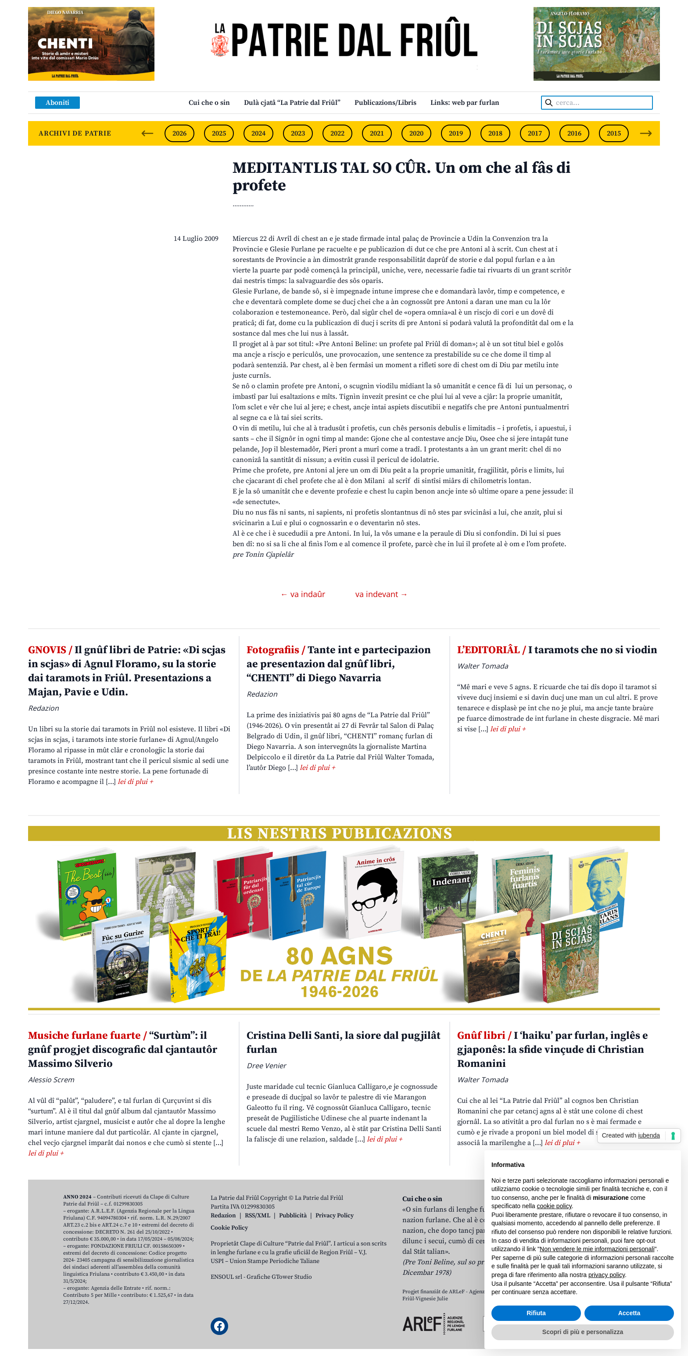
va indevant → (381, 594)
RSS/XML (257, 1216)
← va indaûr (303, 594)
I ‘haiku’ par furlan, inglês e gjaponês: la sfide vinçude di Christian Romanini (552, 1049)
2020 (416, 133)
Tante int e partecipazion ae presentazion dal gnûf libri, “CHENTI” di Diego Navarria (339, 664)
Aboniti (57, 102)
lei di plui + (135, 781)
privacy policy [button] (606, 1274)
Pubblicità (293, 1216)
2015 (614, 133)
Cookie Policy (229, 1228)
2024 (258, 133)
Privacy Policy (334, 1216)
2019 (456, 133)
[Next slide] (646, 133)
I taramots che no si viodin (557, 650)
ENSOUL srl (226, 1277)
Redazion (223, 1216)
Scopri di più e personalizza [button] (582, 1331)
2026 (179, 133)
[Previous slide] (147, 133)
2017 (535, 133)
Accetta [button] (629, 1313)
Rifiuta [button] (536, 1313)
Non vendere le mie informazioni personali (597, 1248)
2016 (574, 133)
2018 (495, 133)
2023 (298, 133)
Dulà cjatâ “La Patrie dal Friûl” (292, 102)
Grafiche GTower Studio (279, 1277)
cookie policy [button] (554, 1205)
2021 (377, 133)
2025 (219, 133)
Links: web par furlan (464, 102)
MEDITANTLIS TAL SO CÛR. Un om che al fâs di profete (401, 177)
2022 (337, 133)
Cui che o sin (209, 102)
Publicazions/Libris (385, 102)
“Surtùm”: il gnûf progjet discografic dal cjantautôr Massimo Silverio (122, 1049)
